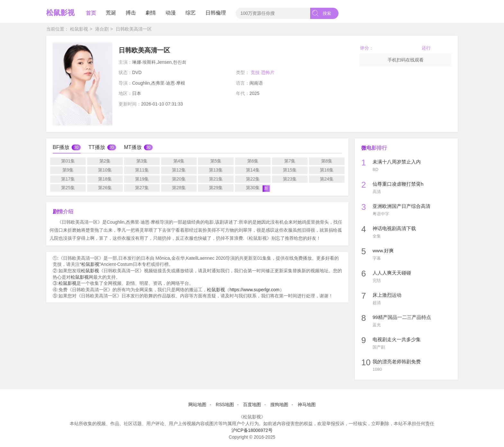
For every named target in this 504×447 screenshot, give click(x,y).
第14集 (253, 169)
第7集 (290, 160)
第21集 (216, 179)
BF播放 (61, 147)
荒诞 (111, 12)
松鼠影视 (60, 13)
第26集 (105, 187)
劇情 (151, 12)
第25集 (68, 187)
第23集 (290, 179)
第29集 (216, 187)
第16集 (327, 169)
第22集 (253, 179)
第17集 (68, 179)
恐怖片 (267, 72)
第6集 (253, 160)
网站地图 (197, 404)
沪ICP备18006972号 (252, 430)
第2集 (105, 160)
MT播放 (133, 147)
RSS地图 (225, 404)
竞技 (255, 72)
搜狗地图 (279, 404)
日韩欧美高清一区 (134, 29)
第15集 (290, 169)
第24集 (327, 179)
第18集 (105, 179)
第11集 (142, 169)
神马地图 (307, 404)
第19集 (142, 179)
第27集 (142, 187)
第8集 (327, 160)
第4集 (179, 160)
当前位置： (57, 29)
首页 (91, 13)
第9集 (68, 169)
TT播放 (96, 147)
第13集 (216, 169)
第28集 (179, 187)
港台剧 (102, 29)
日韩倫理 (215, 12)
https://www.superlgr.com (255, 289)
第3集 (142, 160)
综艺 (190, 12)
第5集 (216, 160)
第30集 (258, 188)
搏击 (131, 12)
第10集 (105, 169)
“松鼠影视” (90, 264)
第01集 (68, 160)
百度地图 (252, 404)
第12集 (179, 169)
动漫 (171, 12)
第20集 (179, 179)
